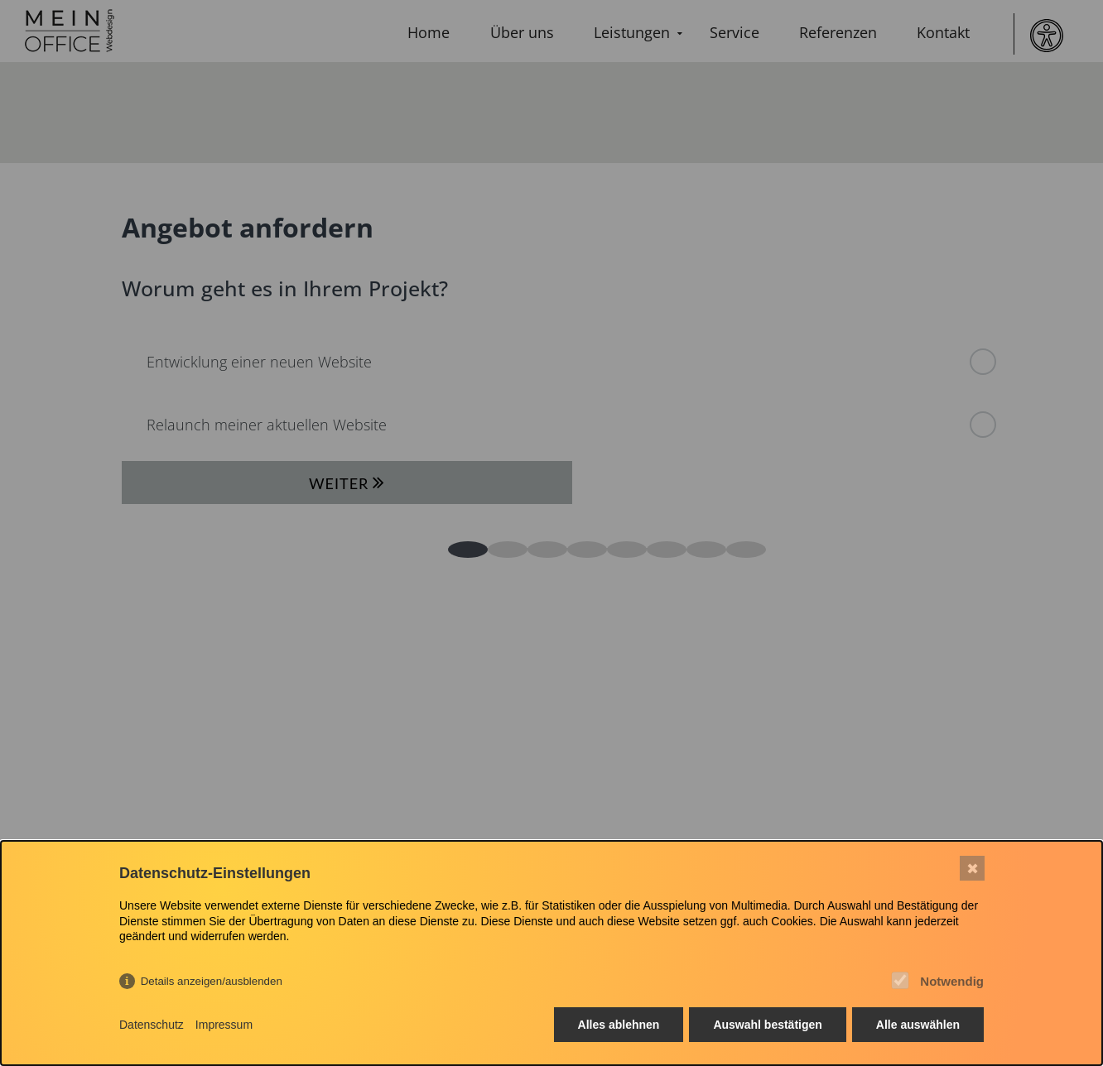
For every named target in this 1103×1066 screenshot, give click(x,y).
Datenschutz (151, 1024)
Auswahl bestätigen (767, 1024)
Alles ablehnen (619, 1024)
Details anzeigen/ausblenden (211, 981)
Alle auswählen (918, 1024)
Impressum (224, 1024)
